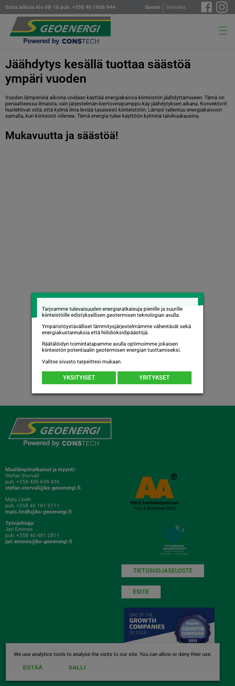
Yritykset (154, 377)
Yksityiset (79, 377)
